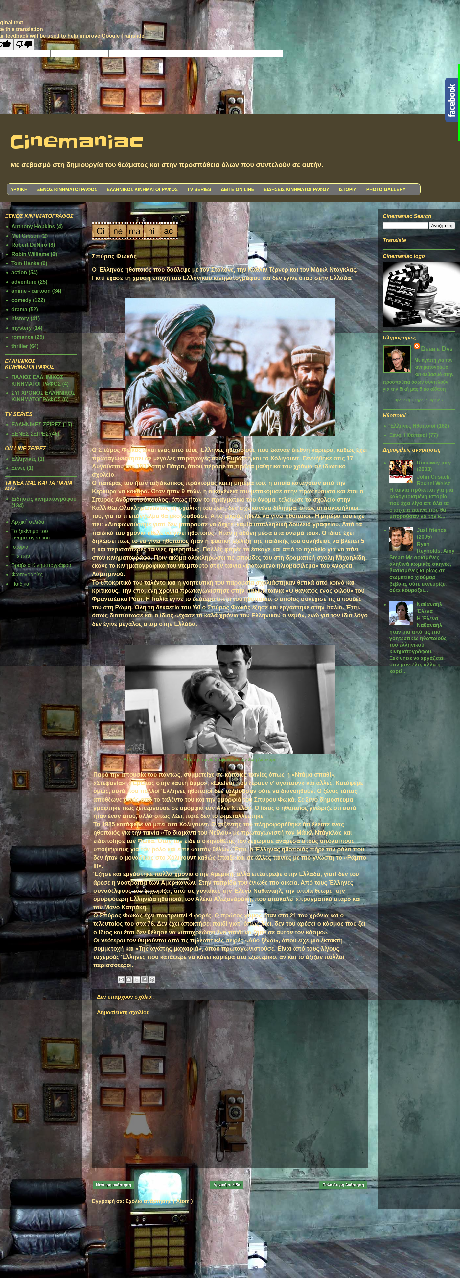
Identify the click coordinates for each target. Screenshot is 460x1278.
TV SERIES (199, 189)
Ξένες (18, 468)
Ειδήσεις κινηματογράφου (44, 499)
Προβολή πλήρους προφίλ (419, 400)
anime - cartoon (31, 291)
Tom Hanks (25, 263)
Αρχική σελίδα (226, 1185)
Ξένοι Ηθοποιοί (408, 436)
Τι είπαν (21, 556)
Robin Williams (30, 254)
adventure (24, 282)
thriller (20, 346)
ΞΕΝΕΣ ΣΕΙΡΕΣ (30, 434)
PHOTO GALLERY (386, 189)
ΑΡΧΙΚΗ (19, 189)
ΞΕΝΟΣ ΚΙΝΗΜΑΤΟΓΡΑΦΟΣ (67, 189)
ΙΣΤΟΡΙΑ (348, 189)
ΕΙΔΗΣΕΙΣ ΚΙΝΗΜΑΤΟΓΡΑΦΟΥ (296, 189)
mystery (22, 328)
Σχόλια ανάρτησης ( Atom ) (159, 1201)
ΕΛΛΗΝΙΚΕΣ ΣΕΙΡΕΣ (36, 424)
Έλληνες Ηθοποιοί (412, 427)
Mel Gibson (26, 235)
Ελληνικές (24, 459)
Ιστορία (20, 547)
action (19, 272)
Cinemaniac (77, 142)
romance (23, 337)
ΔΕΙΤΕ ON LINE (237, 189)
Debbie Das (437, 348)
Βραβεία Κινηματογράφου (41, 565)
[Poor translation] (23, 44)
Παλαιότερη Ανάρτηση (343, 1185)
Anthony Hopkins (33, 226)
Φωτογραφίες (27, 574)
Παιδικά (20, 584)
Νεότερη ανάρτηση (113, 1185)
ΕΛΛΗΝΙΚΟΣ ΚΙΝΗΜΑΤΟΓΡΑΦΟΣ (142, 189)
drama (19, 309)
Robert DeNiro (29, 245)
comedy (21, 300)
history (20, 318)
